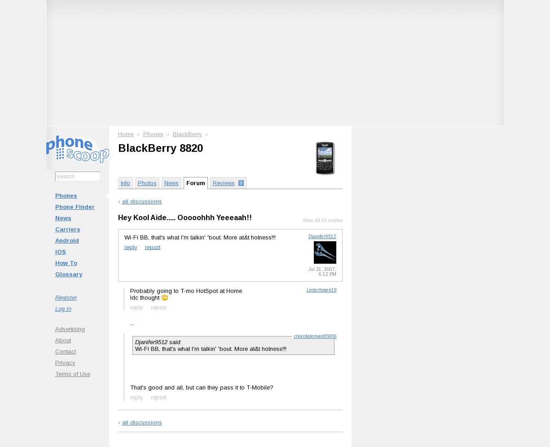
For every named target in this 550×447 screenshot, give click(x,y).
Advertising (70, 329)
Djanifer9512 (322, 236)
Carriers (67, 229)
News (63, 218)
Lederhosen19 (322, 290)
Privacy (65, 362)
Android (67, 240)
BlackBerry (187, 134)
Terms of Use (72, 374)
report (152, 246)
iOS (60, 251)
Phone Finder (75, 207)
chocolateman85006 (315, 336)
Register (66, 297)
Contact (65, 351)
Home (126, 134)
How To (66, 263)
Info (125, 183)
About (63, 340)
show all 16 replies (323, 220)
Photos (147, 183)
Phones (66, 195)
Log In (63, 308)
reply (130, 246)
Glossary (68, 274)
